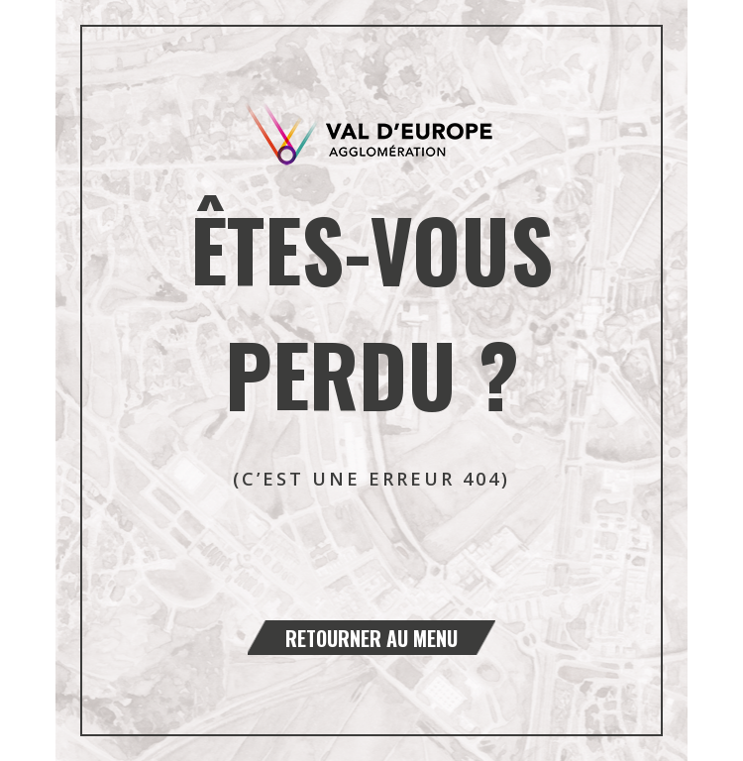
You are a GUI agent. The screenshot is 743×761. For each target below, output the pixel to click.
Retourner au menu (371, 638)
